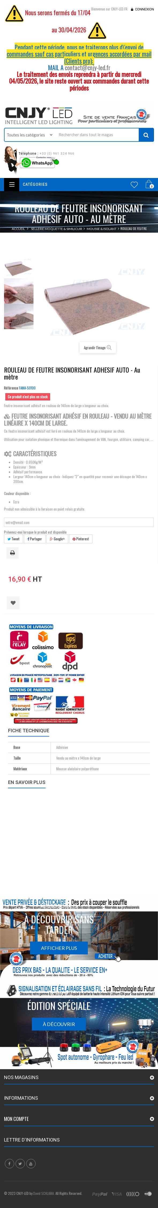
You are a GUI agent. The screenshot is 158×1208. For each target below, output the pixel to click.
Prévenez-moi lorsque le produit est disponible (35, 532)
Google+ (57, 538)
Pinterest (81, 538)
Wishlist (134, 184)
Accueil (18, 229)
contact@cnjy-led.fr (87, 67)
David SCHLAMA (43, 1193)
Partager (34, 538)
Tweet (13, 538)
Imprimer (13, 553)
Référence (11, 387)
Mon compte (16, 1118)
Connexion (144, 9)
